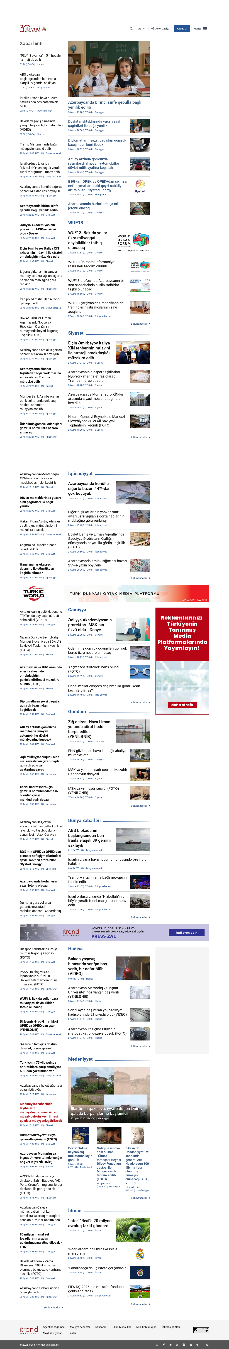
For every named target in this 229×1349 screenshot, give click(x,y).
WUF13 (75, 222)
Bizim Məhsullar (121, 1327)
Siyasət (76, 333)
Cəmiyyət (78, 609)
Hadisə (75, 948)
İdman (75, 1210)
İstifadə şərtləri (171, 1327)
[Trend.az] (33, 29)
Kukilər (72, 1333)
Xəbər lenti (31, 43)
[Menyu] (200, 28)
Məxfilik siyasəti (52, 1333)
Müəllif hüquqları (146, 1327)
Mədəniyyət (80, 1059)
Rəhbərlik (100, 1327)
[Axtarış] (131, 28)
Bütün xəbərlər (139, 323)
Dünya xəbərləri (84, 820)
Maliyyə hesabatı (80, 1327)
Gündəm (77, 711)
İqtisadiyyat (80, 473)
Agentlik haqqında (54, 1327)
